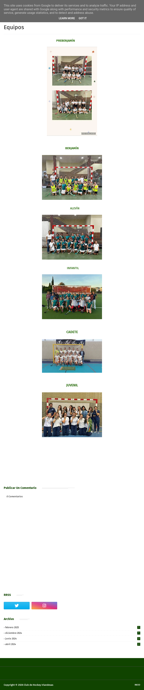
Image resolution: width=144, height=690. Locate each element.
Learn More (67, 18)
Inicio (137, 685)
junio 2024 (72, 638)
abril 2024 (72, 644)
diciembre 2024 (72, 633)
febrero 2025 (72, 627)
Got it (83, 18)
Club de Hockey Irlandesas (38, 684)
